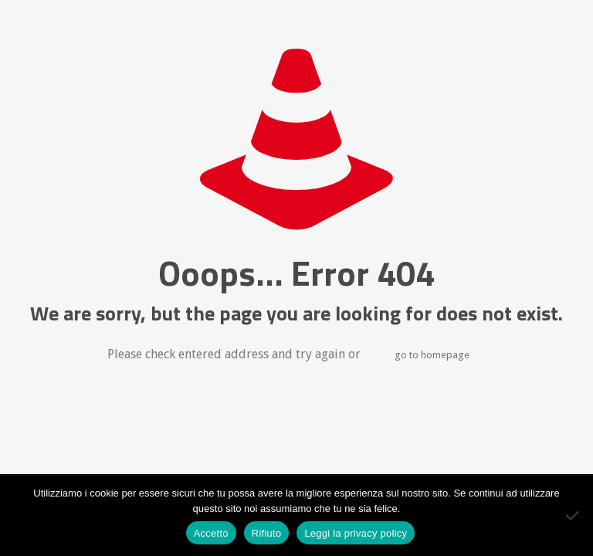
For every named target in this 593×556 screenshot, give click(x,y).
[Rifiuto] (573, 515)
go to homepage (432, 355)
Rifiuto (267, 533)
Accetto (211, 533)
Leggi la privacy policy (355, 533)
